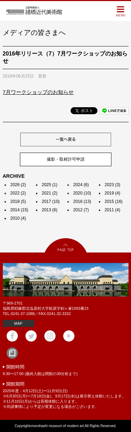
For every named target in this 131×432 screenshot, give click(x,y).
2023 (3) (113, 184)
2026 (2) (18, 184)
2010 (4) (18, 218)
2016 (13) (82, 201)
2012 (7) (81, 209)
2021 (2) (50, 193)
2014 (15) (19, 209)
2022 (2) (18, 193)
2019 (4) (113, 193)
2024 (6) (81, 184)
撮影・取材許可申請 (66, 159)
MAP (18, 323)
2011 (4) (113, 209)
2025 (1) (50, 184)
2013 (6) (50, 209)
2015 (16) (114, 201)
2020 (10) (82, 193)
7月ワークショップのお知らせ (38, 92)
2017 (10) (51, 201)
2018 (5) (18, 201)
